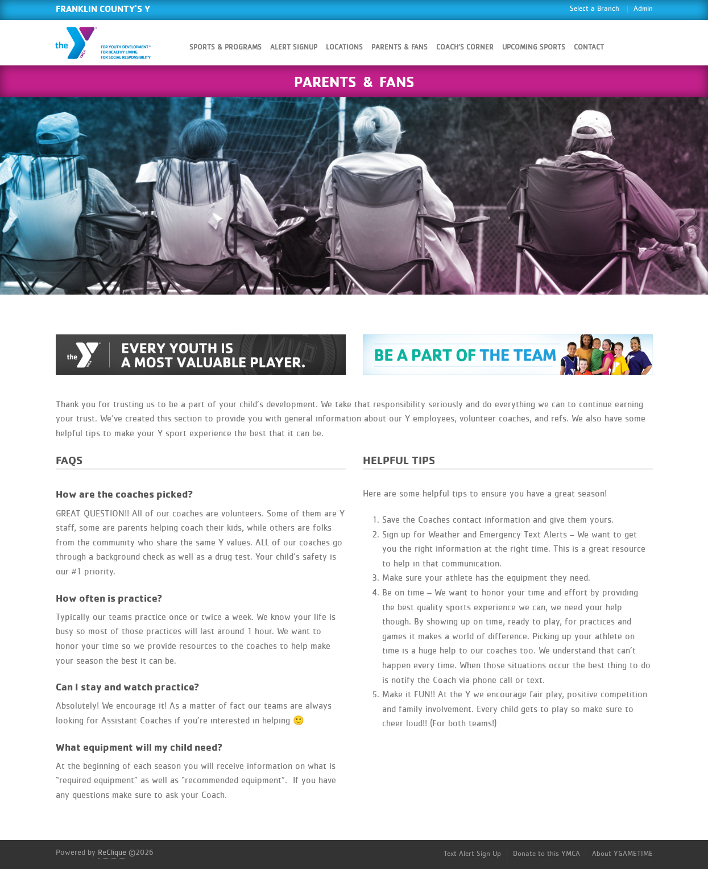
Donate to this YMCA (546, 854)
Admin (643, 9)
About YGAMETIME (622, 854)
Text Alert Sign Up (472, 854)
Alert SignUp (293, 47)
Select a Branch (594, 9)
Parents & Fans (399, 47)
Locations (344, 47)
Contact (589, 47)
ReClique (112, 852)
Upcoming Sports (533, 47)
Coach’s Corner (465, 47)
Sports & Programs (225, 47)
